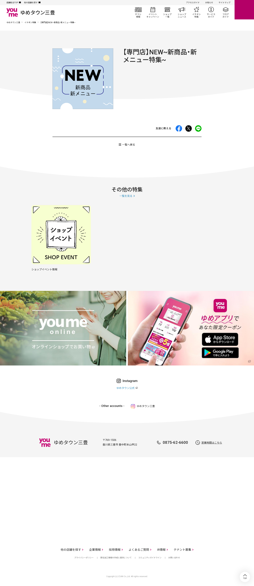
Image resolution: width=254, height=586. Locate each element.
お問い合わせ (174, 558)
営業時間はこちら (211, 442)
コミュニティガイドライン (150, 558)
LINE (198, 128)
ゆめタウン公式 (125, 388)
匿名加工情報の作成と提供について (116, 558)
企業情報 (95, 549)
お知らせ (209, 2)
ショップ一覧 (167, 12)
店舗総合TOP (12, 2)
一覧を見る (125, 196)
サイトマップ (224, 2)
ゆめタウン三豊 (13, 22)
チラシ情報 (138, 12)
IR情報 (161, 549)
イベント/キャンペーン (152, 12)
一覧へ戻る (128, 144)
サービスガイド (211, 12)
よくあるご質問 (139, 549)
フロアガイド (225, 12)
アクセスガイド (193, 2)
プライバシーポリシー (84, 558)
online (244, 9)
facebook (179, 128)
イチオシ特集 (196, 12)
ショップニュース (182, 12)
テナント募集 (182, 549)
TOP (245, 577)
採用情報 (115, 549)
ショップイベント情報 (44, 269)
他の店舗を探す (31, 2)
